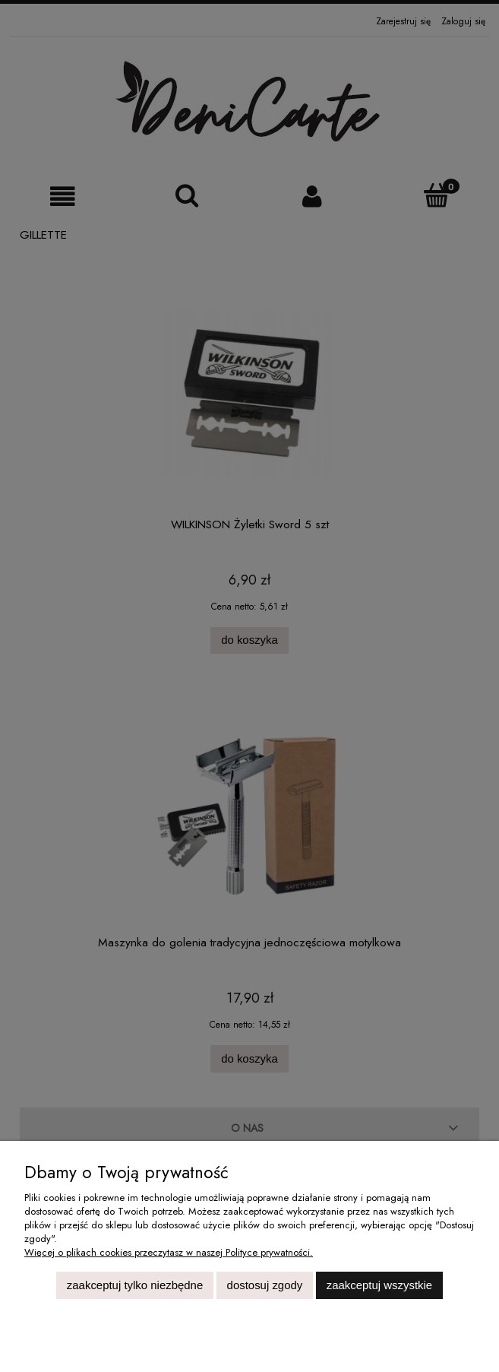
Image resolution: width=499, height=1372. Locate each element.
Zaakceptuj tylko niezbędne (135, 1285)
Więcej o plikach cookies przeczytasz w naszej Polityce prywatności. (168, 1252)
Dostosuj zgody (265, 1285)
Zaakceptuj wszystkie (379, 1285)
